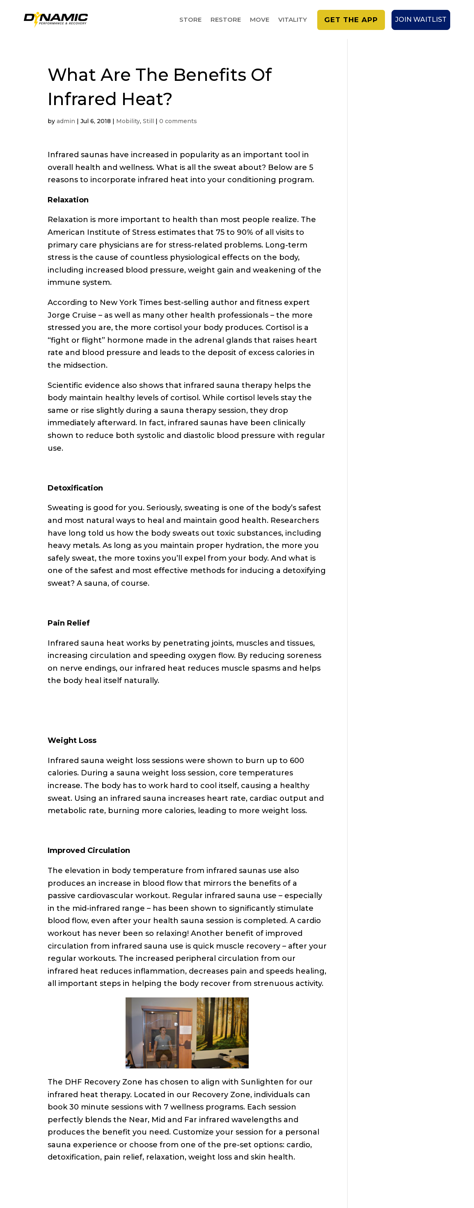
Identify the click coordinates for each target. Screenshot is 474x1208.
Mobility (128, 121)
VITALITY (292, 20)
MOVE (259, 20)
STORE (190, 20)
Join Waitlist (421, 19)
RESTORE (226, 20)
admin (66, 121)
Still (148, 121)
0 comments (178, 121)
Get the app (351, 20)
